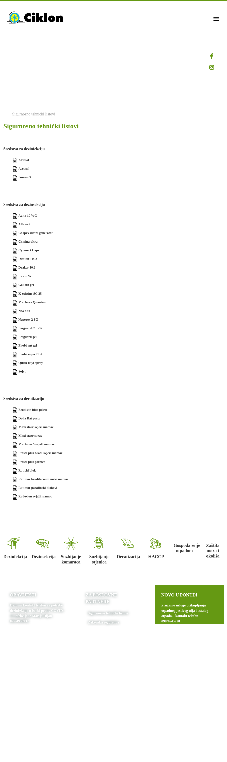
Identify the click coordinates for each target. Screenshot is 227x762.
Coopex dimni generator (32, 233)
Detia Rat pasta (26, 418)
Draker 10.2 (23, 267)
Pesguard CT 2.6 (27, 328)
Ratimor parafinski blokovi (34, 487)
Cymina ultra (24, 241)
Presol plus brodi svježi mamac (37, 453)
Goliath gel (23, 284)
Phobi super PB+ (27, 354)
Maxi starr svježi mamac (32, 427)
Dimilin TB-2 (24, 259)
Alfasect (21, 224)
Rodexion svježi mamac (32, 496)
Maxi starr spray (27, 435)
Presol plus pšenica (28, 462)
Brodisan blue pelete (29, 409)
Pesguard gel (24, 337)
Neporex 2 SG (25, 319)
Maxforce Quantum (29, 302)
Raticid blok (24, 470)
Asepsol (20, 168)
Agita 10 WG (24, 215)
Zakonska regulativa (103, 622)
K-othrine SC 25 (27, 293)
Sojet (19, 371)
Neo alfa (21, 311)
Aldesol (20, 160)
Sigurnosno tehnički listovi (33, 114)
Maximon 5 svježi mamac (33, 444)
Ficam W (21, 276)
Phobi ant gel (24, 345)
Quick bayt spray (27, 362)
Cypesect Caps (25, 250)
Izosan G (21, 177)
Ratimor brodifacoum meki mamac (40, 479)
